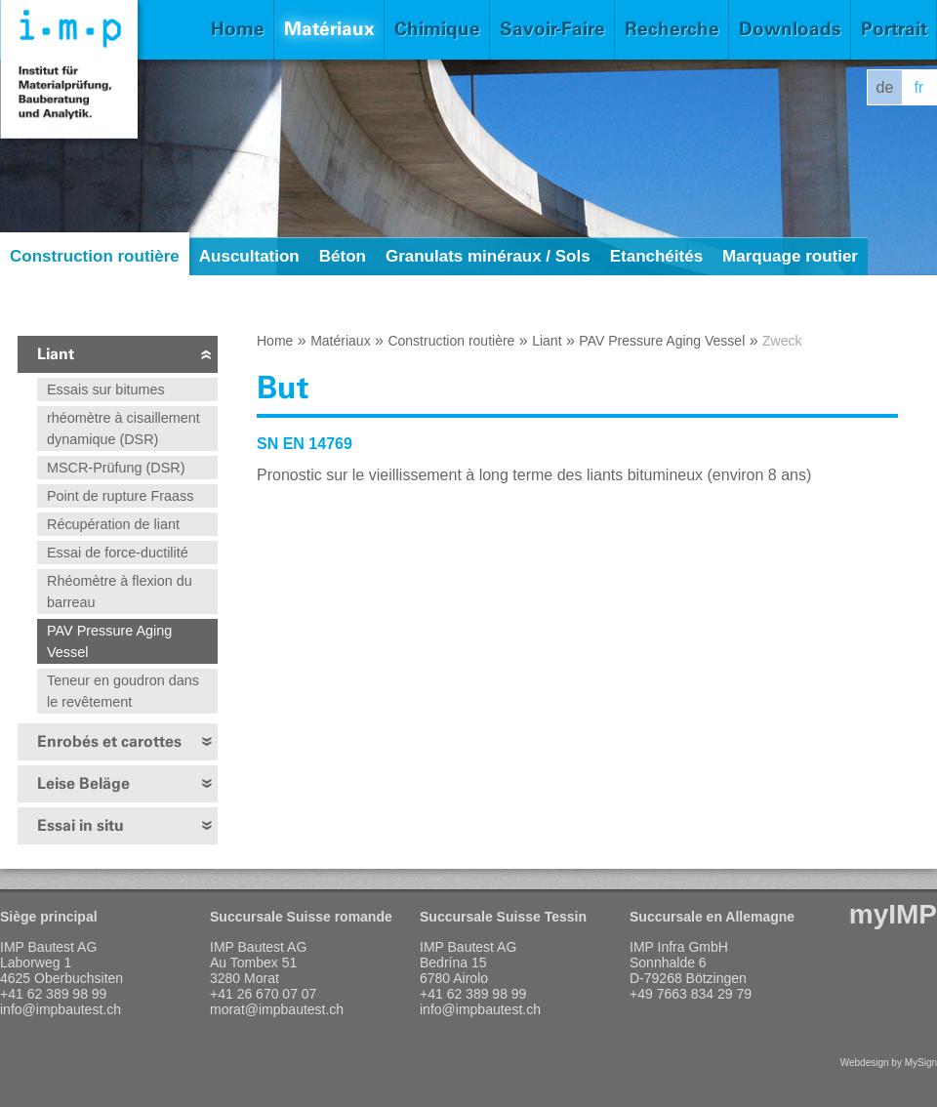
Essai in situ (80, 825)
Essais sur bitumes (106, 389)
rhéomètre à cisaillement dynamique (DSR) (123, 428)
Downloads (790, 29)
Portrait (894, 29)
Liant (55, 354)
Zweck (781, 340)
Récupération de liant (113, 524)
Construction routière (95, 256)
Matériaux (329, 29)
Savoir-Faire (552, 29)
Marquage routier (790, 256)
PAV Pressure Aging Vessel (109, 641)
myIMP (893, 914)
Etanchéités (656, 256)
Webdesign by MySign (888, 1062)
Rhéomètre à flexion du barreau (119, 591)
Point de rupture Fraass (120, 496)
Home (238, 29)
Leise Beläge (83, 783)
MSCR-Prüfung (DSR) (116, 467)
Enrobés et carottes (109, 741)
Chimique (437, 29)
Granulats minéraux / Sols (488, 256)
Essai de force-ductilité (117, 552)
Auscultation (249, 256)
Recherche (672, 29)
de (885, 87)
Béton (342, 256)
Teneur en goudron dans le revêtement (123, 691)
